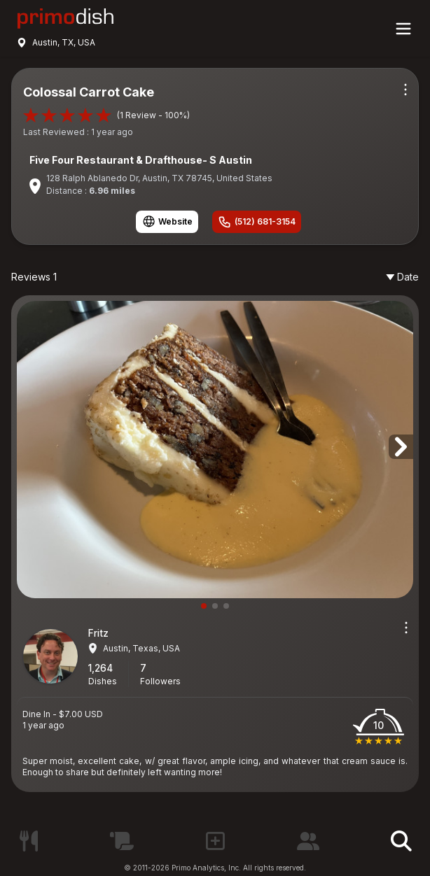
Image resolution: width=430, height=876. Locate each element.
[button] (401, 447)
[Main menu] (403, 28)
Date (402, 277)
